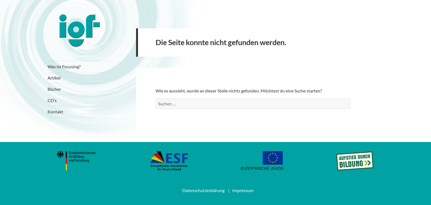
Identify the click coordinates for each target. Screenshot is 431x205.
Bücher (54, 89)
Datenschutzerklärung (203, 190)
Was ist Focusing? (64, 66)
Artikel (54, 77)
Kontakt (55, 111)
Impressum (242, 190)
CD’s (52, 100)
